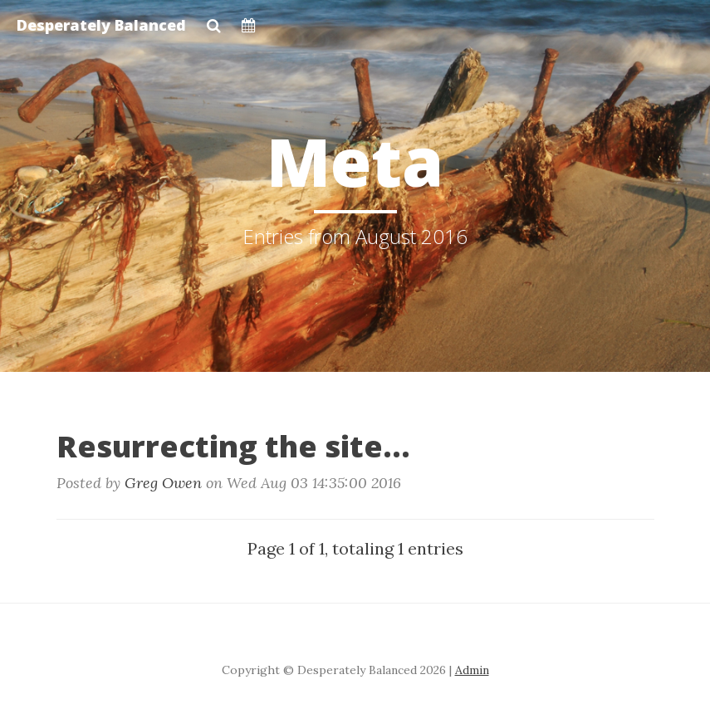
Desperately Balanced (101, 25)
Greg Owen (163, 482)
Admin (472, 669)
